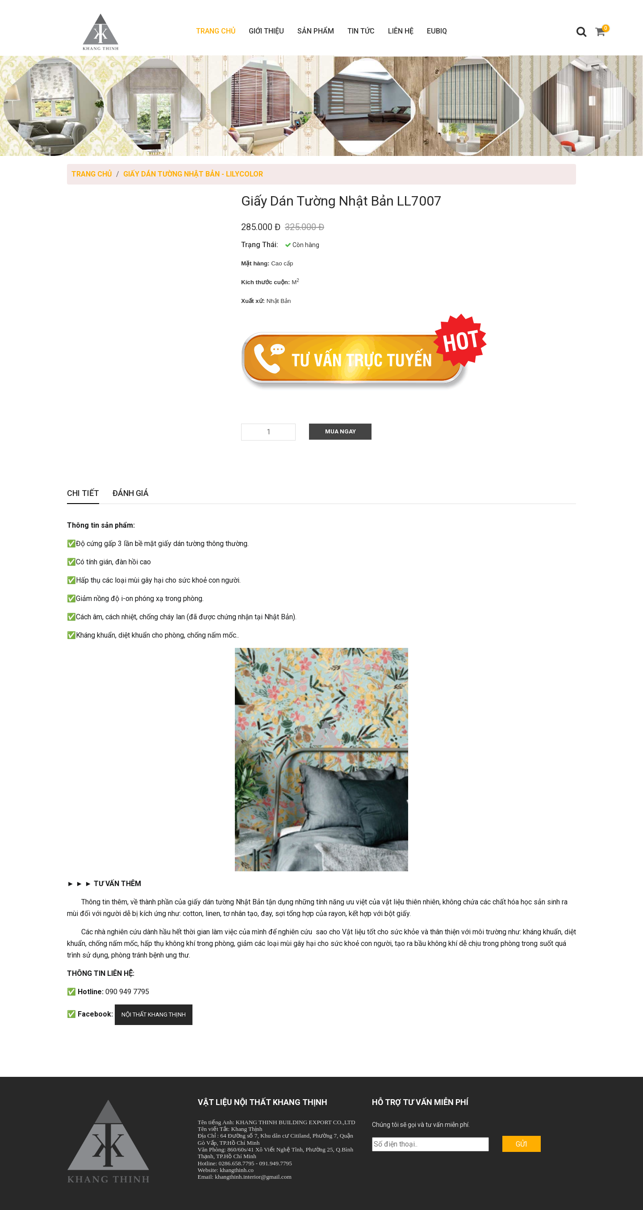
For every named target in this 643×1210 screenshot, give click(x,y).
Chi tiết (83, 494)
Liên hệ (400, 31)
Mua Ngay (340, 431)
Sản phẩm (315, 31)
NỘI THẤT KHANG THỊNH (153, 1014)
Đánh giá (131, 494)
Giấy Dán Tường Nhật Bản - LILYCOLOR (193, 174)
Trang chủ (215, 31)
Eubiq (437, 31)
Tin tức (361, 31)
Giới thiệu (266, 31)
